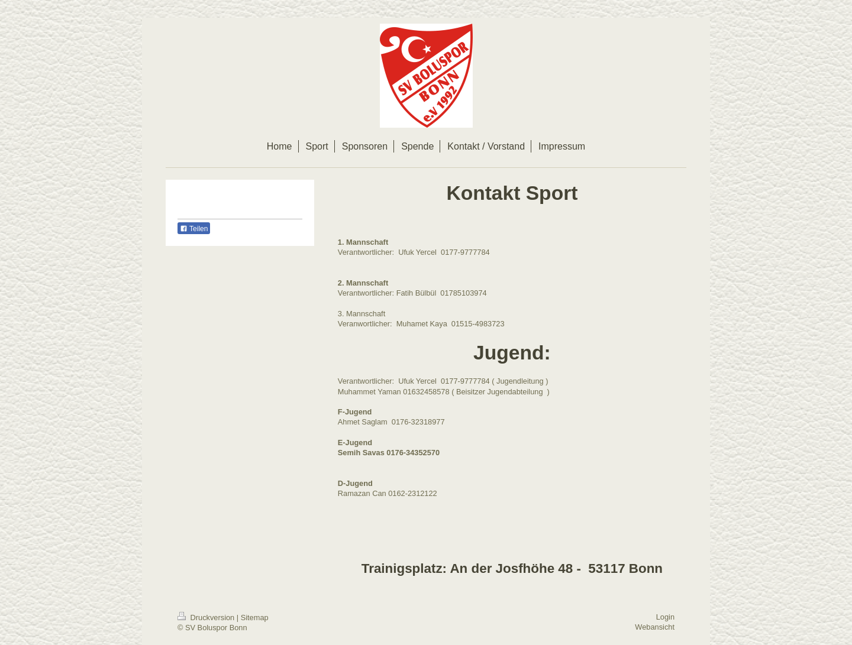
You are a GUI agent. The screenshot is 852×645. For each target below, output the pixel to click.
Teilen (194, 229)
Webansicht (654, 627)
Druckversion (207, 617)
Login (665, 616)
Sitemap (255, 617)
